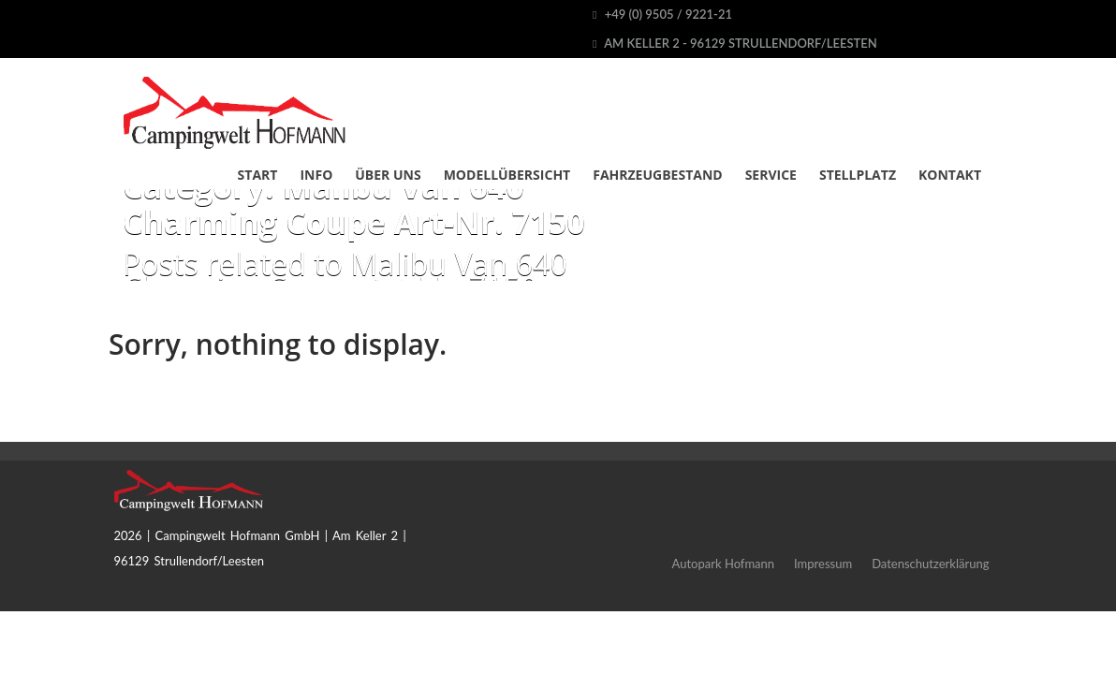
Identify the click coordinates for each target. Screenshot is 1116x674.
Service (771, 174)
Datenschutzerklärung (930, 563)
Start (258, 174)
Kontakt (949, 174)
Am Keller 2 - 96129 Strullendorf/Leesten (735, 43)
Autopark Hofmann (723, 563)
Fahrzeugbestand (657, 174)
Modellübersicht (507, 174)
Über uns (387, 174)
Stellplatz (857, 174)
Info (316, 174)
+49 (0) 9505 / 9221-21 (662, 14)
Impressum (823, 563)
